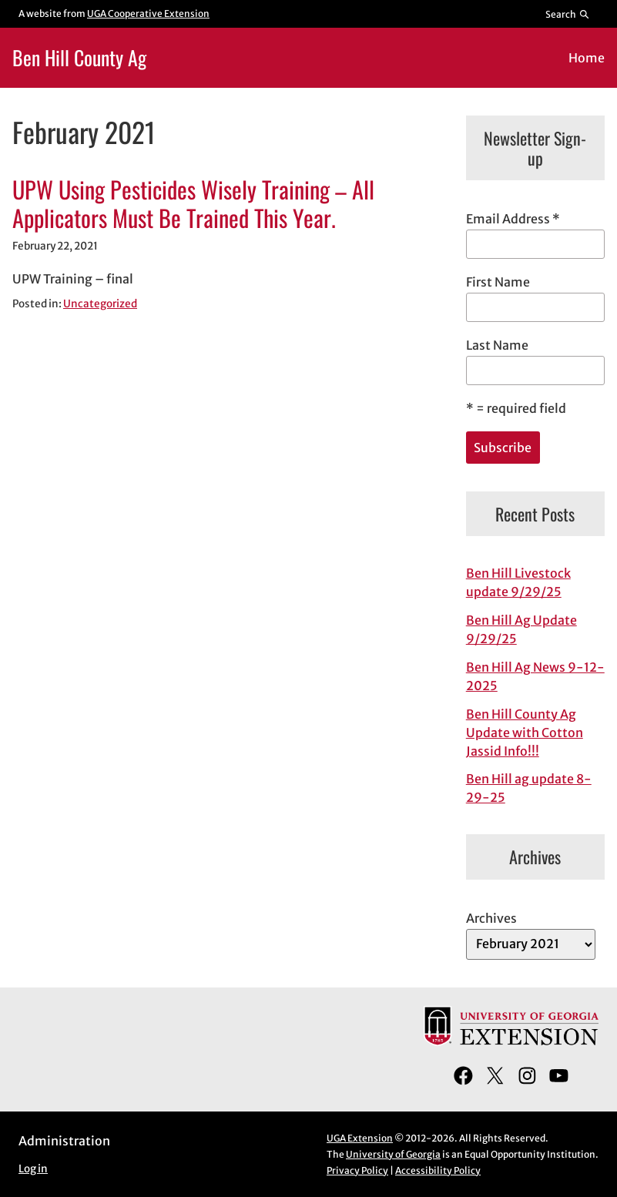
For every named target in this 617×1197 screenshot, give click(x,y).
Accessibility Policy (438, 1170)
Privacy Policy (357, 1170)
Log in (33, 1168)
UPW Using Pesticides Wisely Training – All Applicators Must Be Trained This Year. (193, 204)
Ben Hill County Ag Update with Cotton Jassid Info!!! (524, 732)
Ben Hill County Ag (79, 57)
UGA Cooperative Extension (148, 13)
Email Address (513, 218)
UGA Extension (360, 1138)
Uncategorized (100, 303)
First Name (498, 282)
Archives (491, 918)
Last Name (497, 345)
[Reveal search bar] (568, 14)
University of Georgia (393, 1154)
